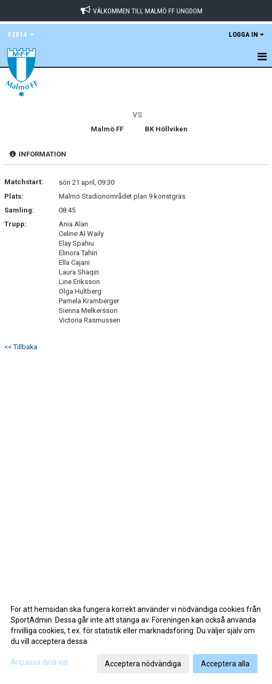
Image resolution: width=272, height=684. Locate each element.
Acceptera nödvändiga (143, 663)
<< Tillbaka (20, 347)
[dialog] (136, 636)
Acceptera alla (225, 663)
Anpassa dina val (39, 662)
